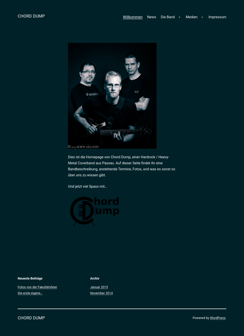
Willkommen (133, 17)
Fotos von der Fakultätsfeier (37, 287)
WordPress (217, 318)
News (151, 17)
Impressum (217, 17)
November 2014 (101, 293)
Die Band (168, 17)
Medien (191, 17)
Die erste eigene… (30, 293)
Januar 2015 (99, 287)
